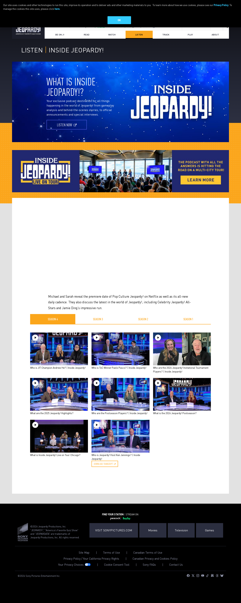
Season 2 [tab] (143, 329)
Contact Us (176, 574)
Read (86, 44)
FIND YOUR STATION (58, 36)
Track (165, 44)
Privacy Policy (221, 5)
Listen (142, 46)
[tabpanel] (120, 412)
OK (119, 20)
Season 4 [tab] (53, 329)
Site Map (84, 562)
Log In (159, 36)
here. (57, 8)
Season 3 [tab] (98, 329)
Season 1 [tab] (188, 329)
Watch (112, 44)
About (215, 44)
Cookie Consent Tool (116, 574)
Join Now (174, 36)
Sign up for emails (196, 36)
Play (190, 44)
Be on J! (59, 44)
